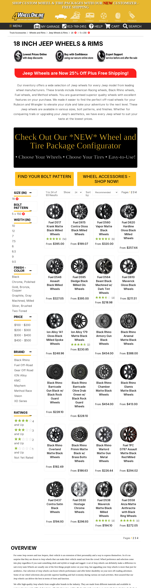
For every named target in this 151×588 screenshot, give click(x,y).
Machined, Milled (23, 300)
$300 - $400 (22, 335)
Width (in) (24, 220)
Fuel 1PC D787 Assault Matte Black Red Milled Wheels (128, 453)
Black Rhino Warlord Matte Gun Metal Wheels (103, 453)
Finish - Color (24, 270)
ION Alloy (20, 375)
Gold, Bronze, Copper (21, 288)
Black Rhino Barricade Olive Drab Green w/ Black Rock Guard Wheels (79, 394)
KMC (17, 380)
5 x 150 (18, 214)
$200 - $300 (22, 330)
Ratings (24, 413)
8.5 (14, 251)
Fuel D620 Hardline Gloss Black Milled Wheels (128, 230)
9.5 (14, 261)
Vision (18, 396)
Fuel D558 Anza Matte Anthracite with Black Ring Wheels (128, 508)
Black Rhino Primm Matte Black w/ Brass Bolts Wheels (79, 453)
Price (24, 316)
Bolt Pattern (24, 207)
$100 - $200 (22, 325)
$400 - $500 (22, 340)
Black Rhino (22, 360)
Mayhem (20, 385)
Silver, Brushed (22, 306)
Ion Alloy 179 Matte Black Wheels (79, 336)
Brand (24, 352)
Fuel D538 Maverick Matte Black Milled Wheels (104, 508)
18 (15, 199)
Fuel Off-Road (23, 365)
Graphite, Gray (22, 295)
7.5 (14, 241)
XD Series (20, 401)
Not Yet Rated (23, 457)
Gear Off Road (23, 370)
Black (15, 276)
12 (13, 231)
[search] (131, 26)
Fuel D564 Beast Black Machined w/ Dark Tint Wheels (104, 285)
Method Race (23, 390)
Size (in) (24, 192)
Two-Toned (19, 311)
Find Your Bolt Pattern (44, 176)
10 (13, 226)
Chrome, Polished (23, 282)
